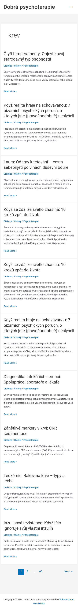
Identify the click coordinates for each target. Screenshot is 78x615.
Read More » (10, 91)
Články (17, 65)
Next (68, 571)
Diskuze (8, 65)
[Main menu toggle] (71, 7)
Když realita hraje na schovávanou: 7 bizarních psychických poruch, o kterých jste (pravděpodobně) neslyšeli (39, 111)
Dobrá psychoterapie (29, 7)
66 (40, 571)
